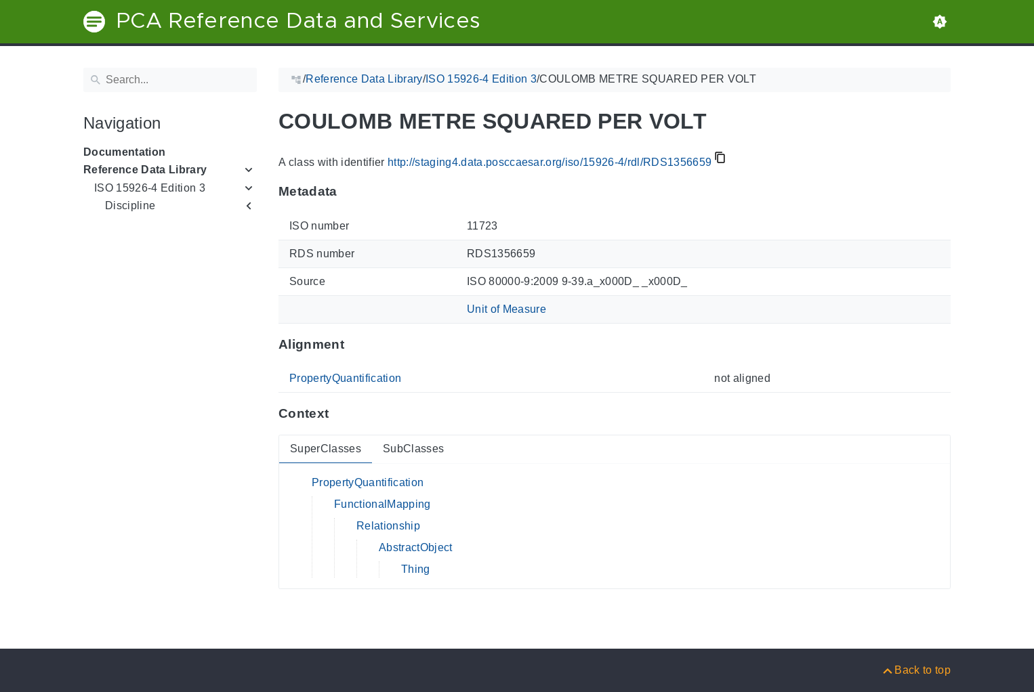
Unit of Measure (506, 309)
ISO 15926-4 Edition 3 (149, 188)
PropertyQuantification (345, 378)
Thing (415, 569)
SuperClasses (325, 448)
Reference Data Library (145, 169)
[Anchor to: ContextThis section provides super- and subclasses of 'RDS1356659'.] (342, 414)
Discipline (130, 205)
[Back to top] (916, 670)
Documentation (124, 152)
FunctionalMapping (382, 504)
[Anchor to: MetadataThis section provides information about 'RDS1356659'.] (350, 191)
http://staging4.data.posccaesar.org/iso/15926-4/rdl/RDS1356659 (549, 162)
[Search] (170, 80)
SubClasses (413, 448)
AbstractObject (416, 547)
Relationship (388, 526)
